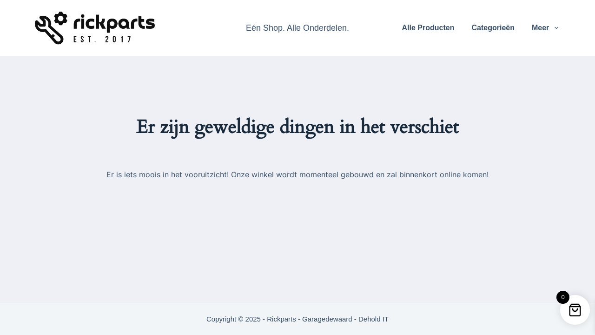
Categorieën (492, 28)
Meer (547, 28)
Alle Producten (428, 28)
